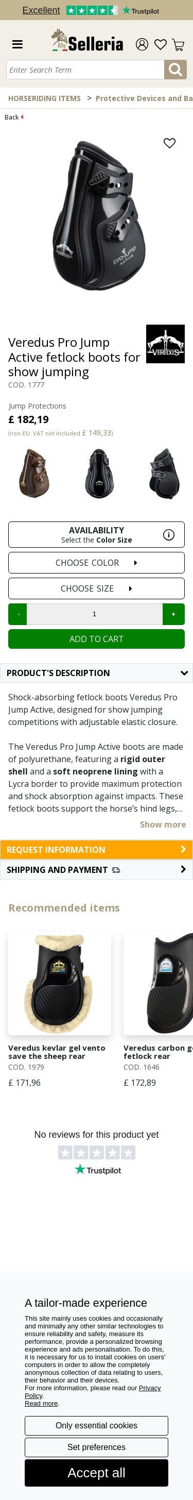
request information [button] (96, 849)
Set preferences (96, 1447)
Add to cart (96, 639)
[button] (96, 870)
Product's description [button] (97, 673)
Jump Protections (37, 406)
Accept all (96, 1472)
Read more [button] (41, 1403)
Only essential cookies (96, 1425)
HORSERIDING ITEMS (44, 98)
